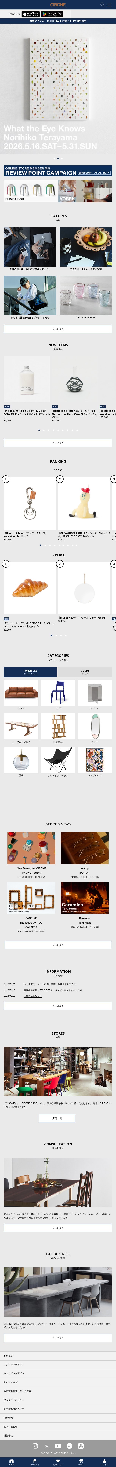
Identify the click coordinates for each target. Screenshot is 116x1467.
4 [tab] (53, 430)
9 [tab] (77, 430)
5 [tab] (58, 430)
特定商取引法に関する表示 (17, 1391)
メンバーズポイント (14, 1364)
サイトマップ (10, 1382)
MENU (110, 4)
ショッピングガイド (14, 1373)
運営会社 (8, 1435)
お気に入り (58, 1462)
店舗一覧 (57, 1118)
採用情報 (8, 1417)
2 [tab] (58, 159)
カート (81, 1462)
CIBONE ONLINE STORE (58, 7)
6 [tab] (63, 430)
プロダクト (35, 1462)
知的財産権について (14, 1409)
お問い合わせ (10, 1426)
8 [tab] (72, 430)
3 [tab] (62, 159)
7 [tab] (67, 430)
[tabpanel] (58, 89)
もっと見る (58, 329)
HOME (11, 1462)
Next (102, 393)
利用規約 (8, 1355)
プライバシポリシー (14, 1400)
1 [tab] (54, 159)
